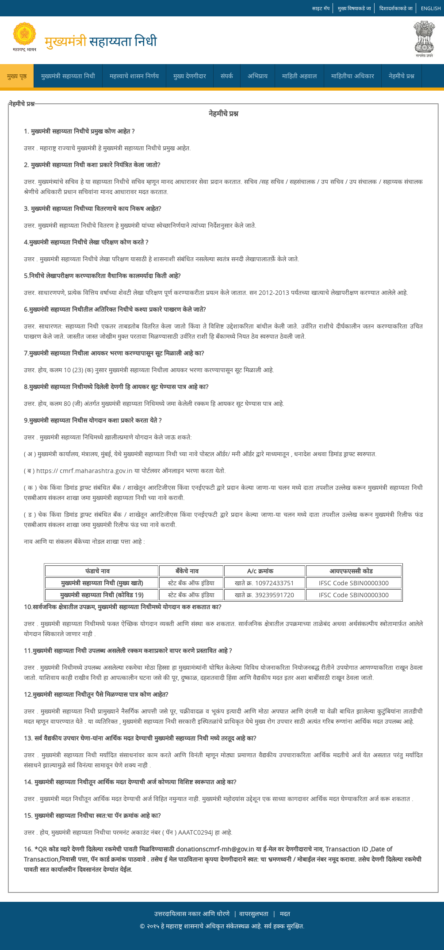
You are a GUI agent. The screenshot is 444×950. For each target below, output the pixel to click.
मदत (285, 913)
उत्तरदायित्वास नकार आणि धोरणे (192, 913)
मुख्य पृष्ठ (17, 76)
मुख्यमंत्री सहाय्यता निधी (68, 76)
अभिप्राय (258, 76)
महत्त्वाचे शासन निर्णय (134, 76)
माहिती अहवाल (299, 76)
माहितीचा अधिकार (352, 76)
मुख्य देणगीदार (189, 76)
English (431, 8)
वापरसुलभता (253, 913)
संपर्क (227, 76)
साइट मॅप (320, 8)
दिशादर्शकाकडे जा (396, 8)
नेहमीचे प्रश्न (401, 76)
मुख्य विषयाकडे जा (354, 8)
